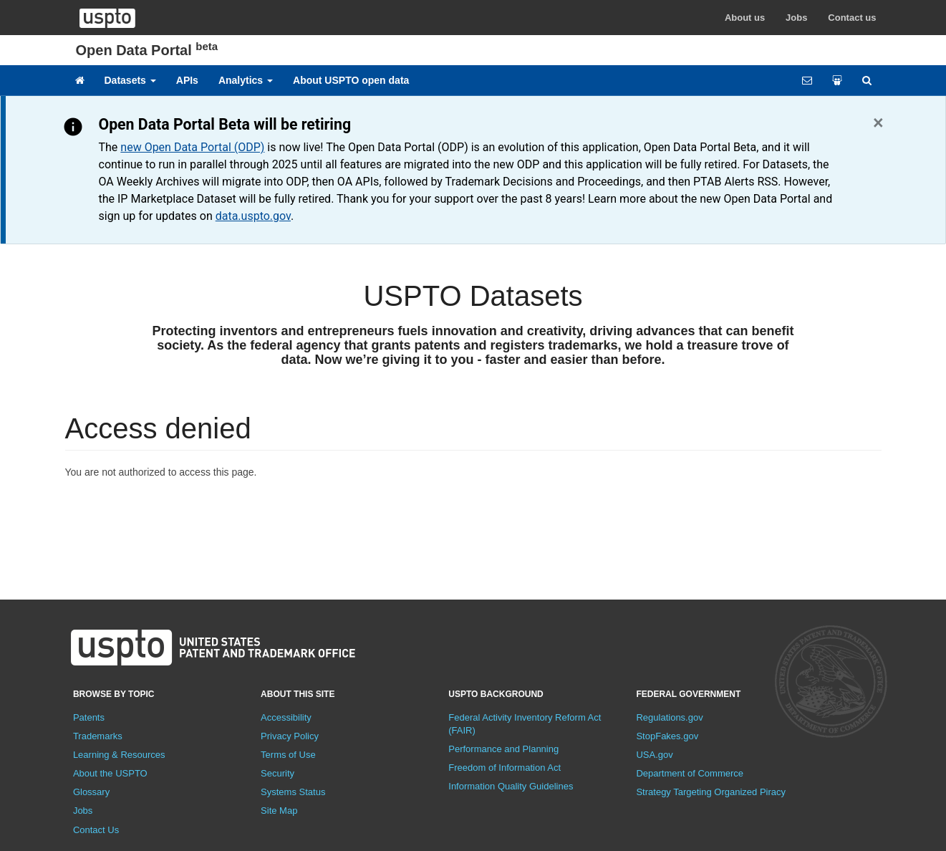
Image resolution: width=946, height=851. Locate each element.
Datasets (130, 80)
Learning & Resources (119, 754)
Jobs (796, 17)
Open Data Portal (147, 50)
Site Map (279, 810)
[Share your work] (837, 80)
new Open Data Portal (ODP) (192, 147)
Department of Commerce (689, 773)
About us (745, 17)
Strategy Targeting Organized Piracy (711, 792)
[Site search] (867, 80)
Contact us (852, 17)
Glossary (91, 792)
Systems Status (293, 792)
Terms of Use (288, 754)
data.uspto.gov (253, 216)
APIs (187, 80)
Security (277, 773)
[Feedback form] (807, 80)
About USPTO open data (351, 80)
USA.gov (654, 754)
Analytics (245, 80)
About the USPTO (110, 773)
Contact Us (96, 829)
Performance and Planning (503, 749)
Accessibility (286, 717)
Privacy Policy (290, 736)
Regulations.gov (669, 717)
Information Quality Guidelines (510, 786)
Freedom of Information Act (504, 767)
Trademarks (97, 736)
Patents (89, 717)
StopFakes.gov (667, 736)
